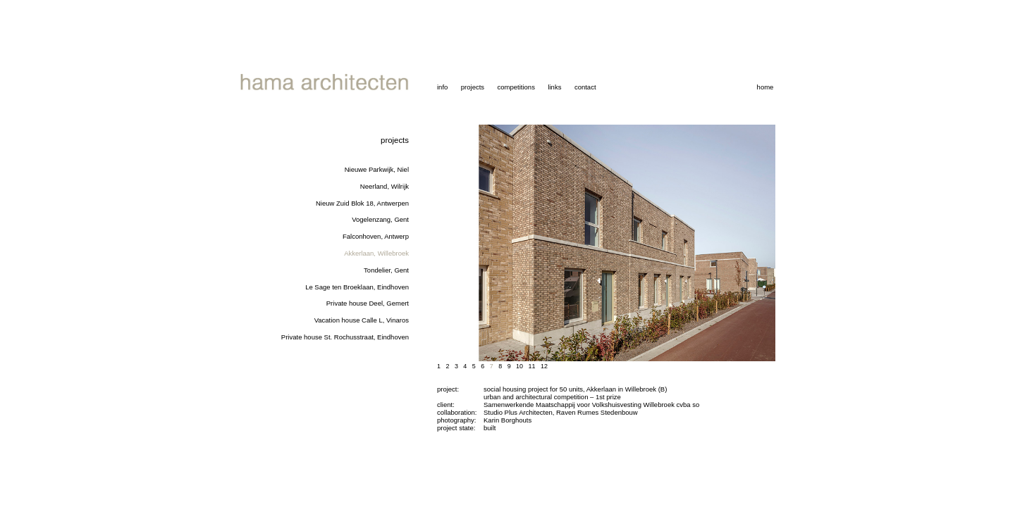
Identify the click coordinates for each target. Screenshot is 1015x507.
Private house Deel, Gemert (367, 303)
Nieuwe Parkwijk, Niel (377, 169)
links (554, 87)
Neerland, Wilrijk (384, 186)
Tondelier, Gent (386, 270)
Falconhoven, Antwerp (376, 236)
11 (532, 366)
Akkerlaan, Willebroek (376, 253)
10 (519, 366)
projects (472, 87)
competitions (516, 87)
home (765, 87)
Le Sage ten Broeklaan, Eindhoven (357, 287)
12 (544, 366)
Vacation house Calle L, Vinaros (361, 320)
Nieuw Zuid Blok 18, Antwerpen (362, 203)
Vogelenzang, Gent (380, 219)
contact (585, 87)
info (442, 87)
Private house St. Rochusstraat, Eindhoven (345, 337)
